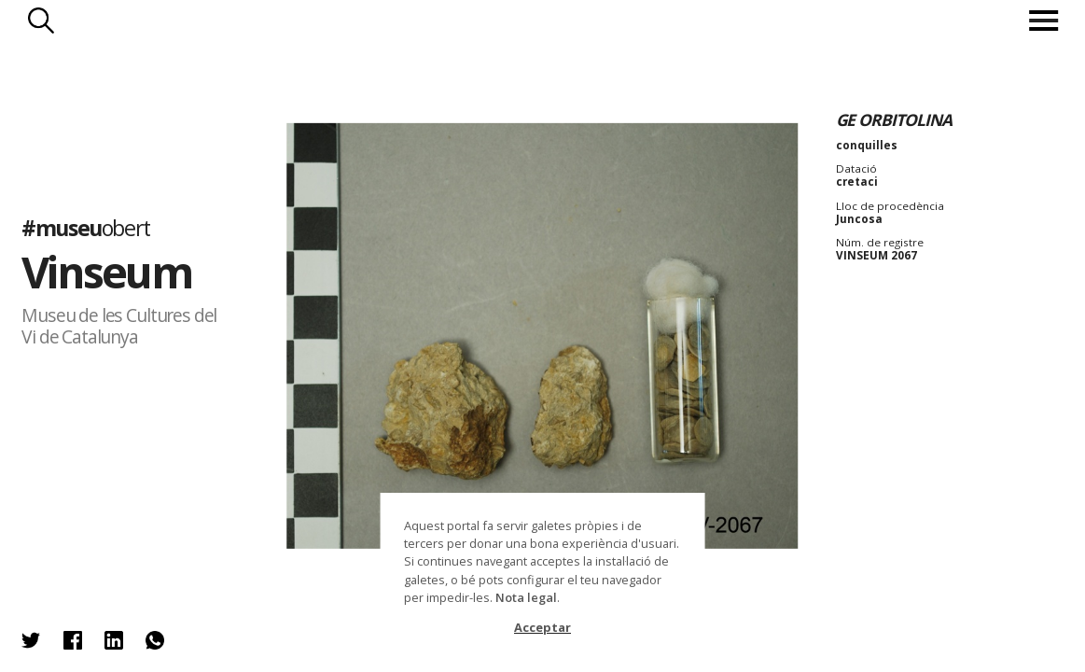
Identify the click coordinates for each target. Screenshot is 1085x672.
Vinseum (105, 271)
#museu (85, 228)
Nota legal (526, 597)
